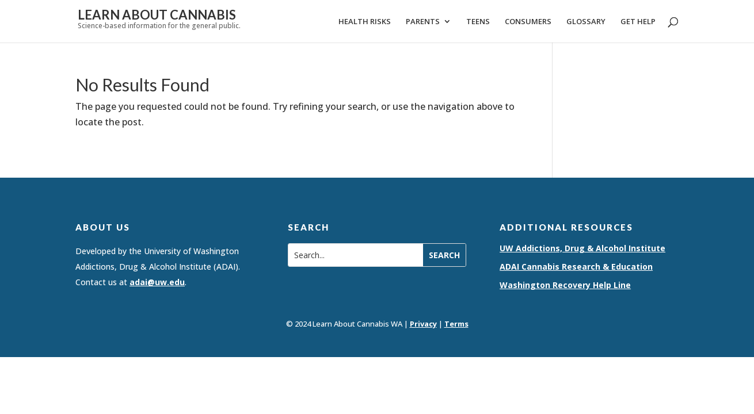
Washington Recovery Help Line (565, 284)
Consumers (528, 21)
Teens (478, 21)
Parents (423, 21)
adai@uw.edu (157, 282)
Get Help (638, 21)
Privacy (423, 324)
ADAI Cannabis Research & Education (576, 266)
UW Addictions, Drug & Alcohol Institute (582, 248)
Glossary (586, 21)
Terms (456, 324)
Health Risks (364, 21)
